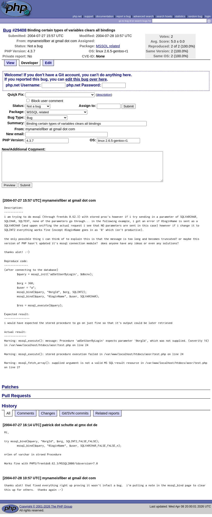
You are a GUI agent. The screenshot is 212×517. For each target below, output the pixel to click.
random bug (195, 16)
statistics (180, 16)
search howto (164, 16)
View (10, 63)
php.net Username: (23, 85)
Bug (7, 30)
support (88, 16)
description (104, 94)
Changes (48, 413)
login (208, 16)
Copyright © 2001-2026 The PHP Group (45, 506)
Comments (25, 413)
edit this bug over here (86, 79)
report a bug (123, 16)
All (8, 413)
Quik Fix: (16, 94)
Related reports (107, 413)
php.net (77, 16)
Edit (48, 63)
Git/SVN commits (75, 413)
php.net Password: (83, 85)
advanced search (143, 16)
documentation (104, 16)
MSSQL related (108, 46)
